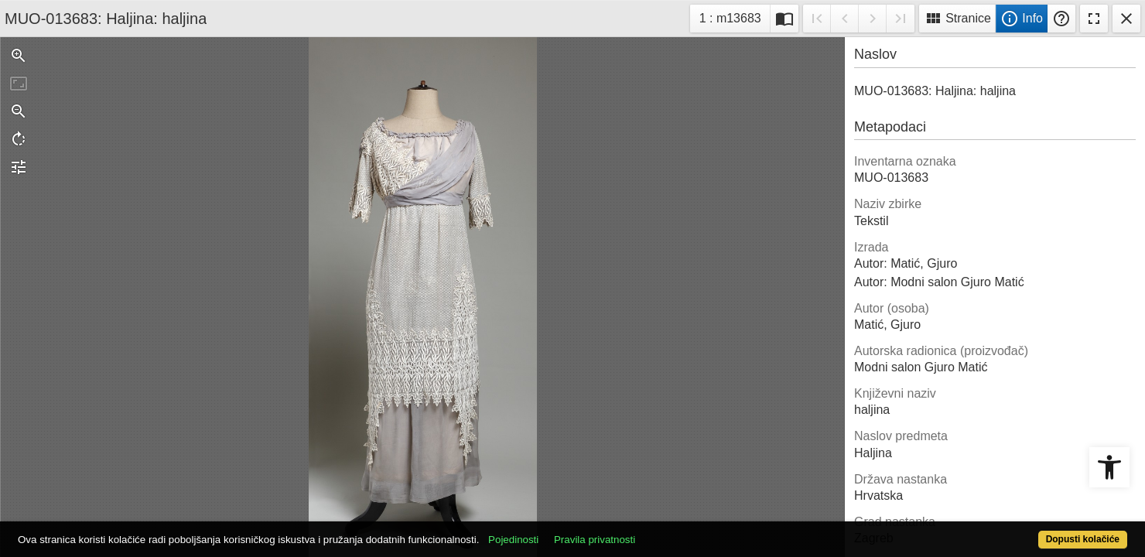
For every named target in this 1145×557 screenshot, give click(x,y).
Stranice (957, 18)
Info (1021, 18)
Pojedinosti (570, 531)
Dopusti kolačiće (1021, 531)
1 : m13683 (735, 17)
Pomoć (1061, 18)
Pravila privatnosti (651, 531)
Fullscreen (1094, 18)
